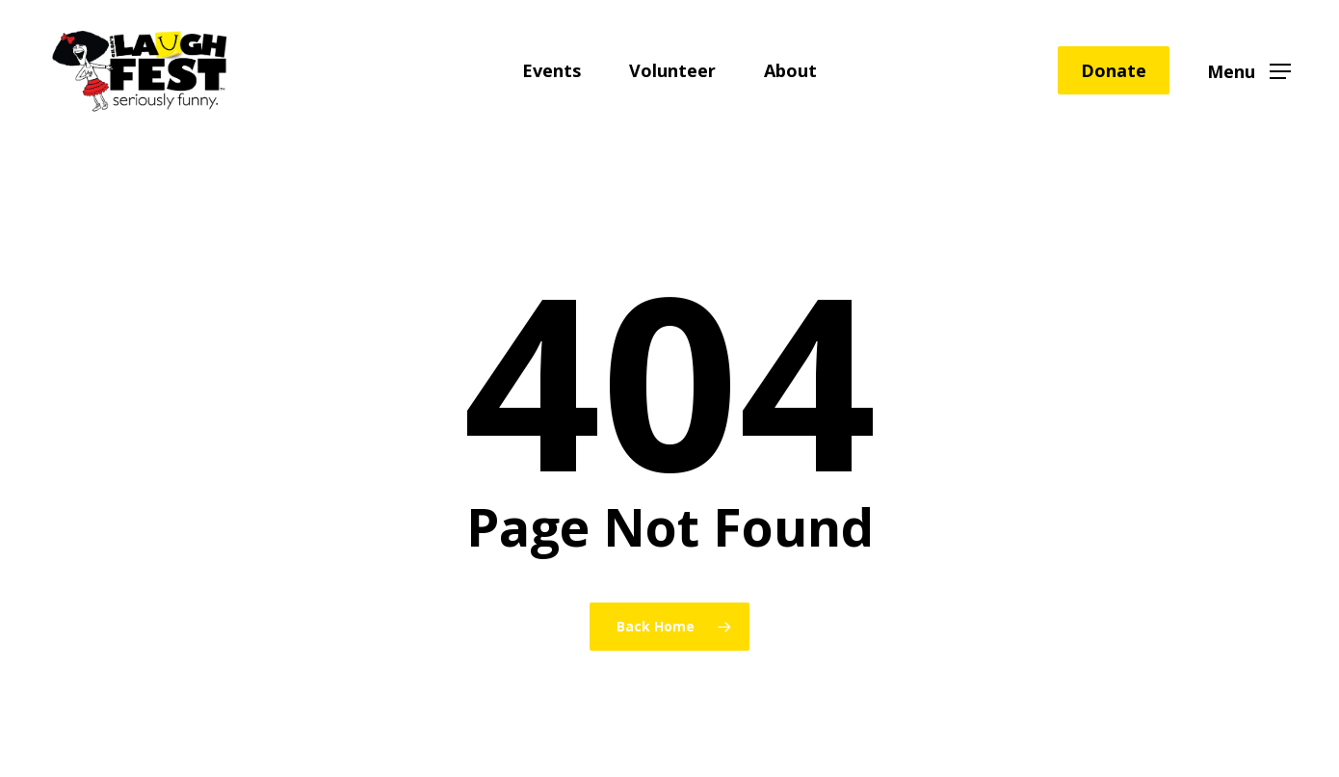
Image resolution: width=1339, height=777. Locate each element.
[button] (1249, 71)
